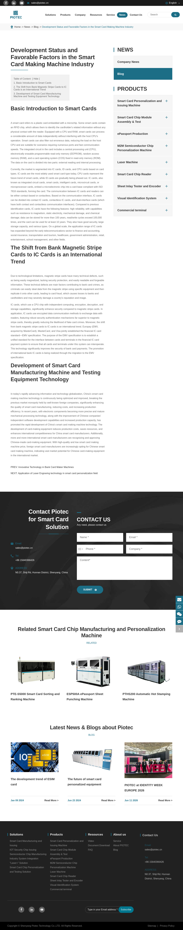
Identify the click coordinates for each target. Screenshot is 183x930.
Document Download (99, 847)
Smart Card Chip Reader (143, 174)
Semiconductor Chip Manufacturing (28, 856)
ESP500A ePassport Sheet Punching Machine (85, 696)
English (171, 3)
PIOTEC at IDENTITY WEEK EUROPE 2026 (143, 787)
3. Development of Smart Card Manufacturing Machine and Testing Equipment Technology (37, 95)
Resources (95, 836)
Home (17, 27)
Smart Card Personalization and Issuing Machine (143, 103)
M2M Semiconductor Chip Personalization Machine (143, 148)
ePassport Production (143, 134)
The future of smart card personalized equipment (84, 781)
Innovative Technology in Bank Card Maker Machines (46, 467)
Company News (128, 61)
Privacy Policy (167, 926)
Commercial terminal (143, 210)
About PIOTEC (121, 847)
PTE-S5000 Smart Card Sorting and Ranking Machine (35, 696)
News (27, 27)
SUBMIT (90, 589)
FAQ (90, 851)
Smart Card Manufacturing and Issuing (26, 845)
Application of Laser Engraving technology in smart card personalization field (58, 473)
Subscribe (126, 911)
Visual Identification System (143, 198)
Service (117, 843)
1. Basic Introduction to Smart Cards (32, 83)
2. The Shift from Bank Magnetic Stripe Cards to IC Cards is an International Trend (40, 88)
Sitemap (152, 926)
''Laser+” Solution (19, 865)
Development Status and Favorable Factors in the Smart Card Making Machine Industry (87, 27)
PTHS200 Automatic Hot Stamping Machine (146, 696)
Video (91, 843)
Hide (36, 79)
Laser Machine (143, 162)
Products (132, 89)
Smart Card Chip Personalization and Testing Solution (27, 871)
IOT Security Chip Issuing (23, 851)
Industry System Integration (24, 860)
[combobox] (80, 549)
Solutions (16, 836)
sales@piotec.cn (38, 3)
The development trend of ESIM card (33, 781)
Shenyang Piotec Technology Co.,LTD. (40, 926)
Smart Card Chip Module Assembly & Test (143, 119)
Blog (36, 27)
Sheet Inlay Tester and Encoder (143, 186)
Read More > (51, 800)
